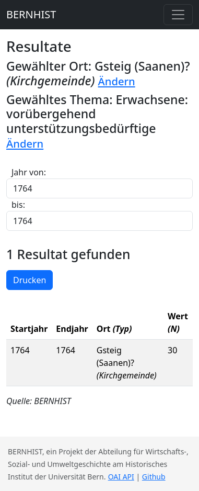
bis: (18, 204)
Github (154, 477)
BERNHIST (31, 14)
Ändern (116, 81)
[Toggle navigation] (178, 14)
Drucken (29, 280)
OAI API (121, 477)
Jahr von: (28, 172)
